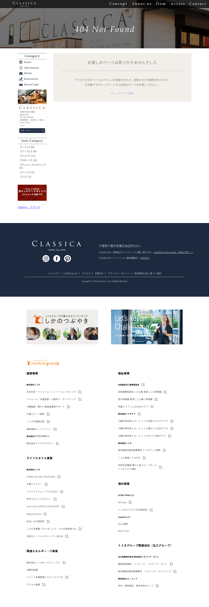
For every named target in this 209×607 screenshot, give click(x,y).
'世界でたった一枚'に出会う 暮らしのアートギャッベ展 (32, 193)
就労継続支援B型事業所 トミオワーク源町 (139, 450)
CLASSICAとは (70, 273)
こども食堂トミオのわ (129, 457)
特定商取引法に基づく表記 (147, 273)
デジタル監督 (33, 584)
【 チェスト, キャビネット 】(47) (32, 166)
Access (178, 4)
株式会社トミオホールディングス (43, 562)
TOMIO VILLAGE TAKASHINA (41, 476)
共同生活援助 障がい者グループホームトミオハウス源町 (137, 467)
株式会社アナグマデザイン (40, 443)
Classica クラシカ (29, 207)
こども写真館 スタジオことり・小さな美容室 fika (51, 528)
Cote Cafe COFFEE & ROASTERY (43, 506)
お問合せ (99, 273)
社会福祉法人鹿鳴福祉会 (128, 384)
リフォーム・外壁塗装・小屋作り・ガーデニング (51, 399)
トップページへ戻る (123, 93)
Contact (197, 4)
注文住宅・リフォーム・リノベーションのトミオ (51, 391)
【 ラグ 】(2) (25, 176)
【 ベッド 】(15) (26, 172)
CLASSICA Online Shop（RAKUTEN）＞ (173, 252)
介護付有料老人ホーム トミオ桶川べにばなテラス (143, 428)
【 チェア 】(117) (27, 155)
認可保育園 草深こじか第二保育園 (135, 399)
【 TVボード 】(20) (28, 160)
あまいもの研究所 (36, 521)
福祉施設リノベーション (39, 429)
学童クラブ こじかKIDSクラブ (133, 406)
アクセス (86, 273)
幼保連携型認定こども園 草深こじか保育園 (140, 391)
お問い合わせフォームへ (30, 130)
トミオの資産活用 (36, 421)
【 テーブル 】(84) (27, 151)
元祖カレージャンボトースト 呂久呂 (45, 536)
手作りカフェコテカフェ (39, 498)
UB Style (122, 502)
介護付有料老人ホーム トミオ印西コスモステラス (143, 420)
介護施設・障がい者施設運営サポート (46, 406)
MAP (23, 125)
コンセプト (53, 273)
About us (141, 4)
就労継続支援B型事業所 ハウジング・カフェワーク (144, 571)
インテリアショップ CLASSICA (42, 491)
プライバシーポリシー (119, 273)
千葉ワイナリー (34, 484)
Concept (118, 4)
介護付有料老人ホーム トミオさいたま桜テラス (142, 435)
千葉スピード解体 (36, 414)
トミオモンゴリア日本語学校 (132, 509)
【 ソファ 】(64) (26, 146)
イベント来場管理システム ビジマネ (45, 577)
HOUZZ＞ (145, 257)
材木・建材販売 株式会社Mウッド (136, 585)
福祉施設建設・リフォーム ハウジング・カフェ (143, 563)
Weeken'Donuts (34, 513)
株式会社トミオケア (126, 413)
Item (161, 4)
